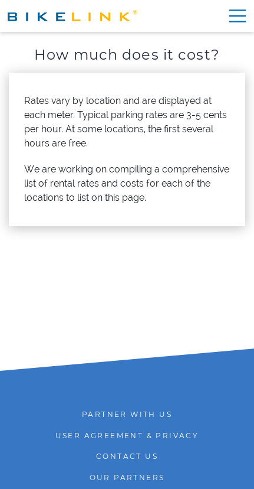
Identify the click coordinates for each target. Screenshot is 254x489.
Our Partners (127, 477)
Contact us (127, 456)
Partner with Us (127, 414)
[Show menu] (235, 16)
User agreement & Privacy (127, 435)
